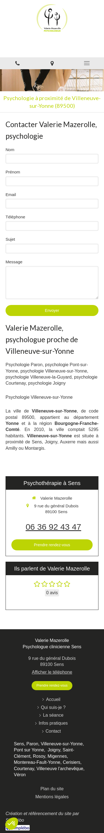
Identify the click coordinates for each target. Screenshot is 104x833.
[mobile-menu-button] (86, 63)
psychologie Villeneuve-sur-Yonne (54, 371)
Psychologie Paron (24, 364)
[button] (11, 823)
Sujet (10, 239)
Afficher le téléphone (52, 672)
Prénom (13, 172)
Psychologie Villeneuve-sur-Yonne (39, 397)
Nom (10, 149)
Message (14, 261)
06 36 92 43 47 (53, 526)
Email (11, 194)
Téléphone (15, 217)
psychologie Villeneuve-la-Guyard (39, 377)
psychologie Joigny (47, 383)
